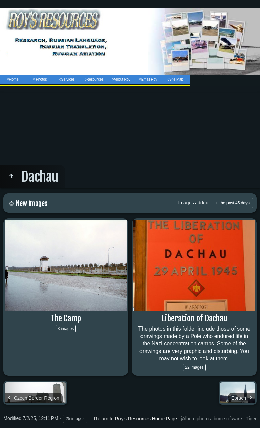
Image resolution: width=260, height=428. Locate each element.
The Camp (66, 318)
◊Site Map (175, 79)
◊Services (66, 79)
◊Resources (94, 79)
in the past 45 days (232, 203)
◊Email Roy (148, 79)
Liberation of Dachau (194, 318)
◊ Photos (40, 79)
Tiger (251, 418)
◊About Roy (121, 79)
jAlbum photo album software (211, 418)
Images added (193, 202)
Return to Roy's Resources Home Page (135, 418)
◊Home (12, 79)
